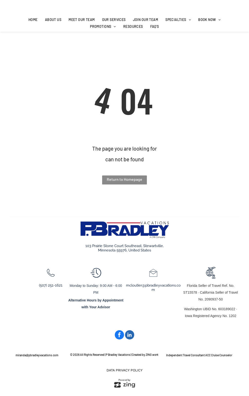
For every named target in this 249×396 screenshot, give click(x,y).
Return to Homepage (124, 179)
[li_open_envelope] (153, 277)
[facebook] (119, 335)
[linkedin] (129, 335)
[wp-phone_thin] (50, 277)
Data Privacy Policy (124, 370)
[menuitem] (33, 19)
